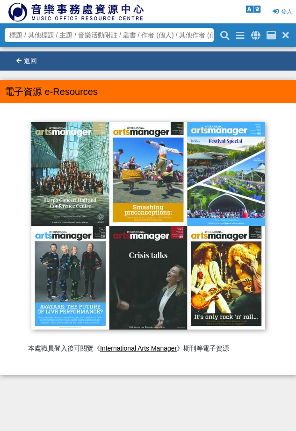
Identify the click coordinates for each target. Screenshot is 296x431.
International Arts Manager (138, 348)
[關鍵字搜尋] (225, 34)
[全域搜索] (255, 34)
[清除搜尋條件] (285, 34)
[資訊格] (271, 34)
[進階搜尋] (240, 34)
